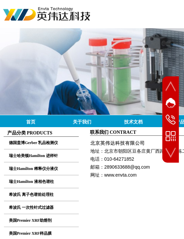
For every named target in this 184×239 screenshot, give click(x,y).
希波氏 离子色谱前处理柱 (31, 194)
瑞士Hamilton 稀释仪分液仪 (33, 168)
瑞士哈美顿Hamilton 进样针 (33, 155)
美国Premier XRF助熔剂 (30, 220)
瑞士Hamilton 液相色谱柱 (31, 181)
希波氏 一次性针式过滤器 (31, 207)
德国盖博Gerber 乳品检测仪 (33, 142)
